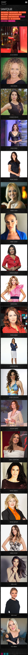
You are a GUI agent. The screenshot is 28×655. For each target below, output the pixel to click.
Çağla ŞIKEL (14, 304)
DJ (9, 19)
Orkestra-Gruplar (13, 12)
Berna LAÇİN (14, 210)
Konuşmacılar (4, 19)
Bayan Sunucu (12, 21)
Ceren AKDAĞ (14, 335)
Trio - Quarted (22, 12)
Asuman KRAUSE (14, 117)
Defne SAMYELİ (14, 491)
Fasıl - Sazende (4, 14)
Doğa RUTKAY (14, 553)
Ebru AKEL (14, 584)
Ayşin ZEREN (14, 148)
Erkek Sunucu (4, 21)
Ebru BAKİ (14, 615)
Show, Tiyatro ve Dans (14, 16)
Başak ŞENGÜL (14, 179)
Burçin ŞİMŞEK (14, 273)
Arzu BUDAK (14, 86)
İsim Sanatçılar (4, 12)
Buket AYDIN (14, 241)
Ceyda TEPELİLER (14, 397)
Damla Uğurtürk (14, 459)
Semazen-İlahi (4, 16)
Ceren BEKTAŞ (14, 366)
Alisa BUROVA (14, 55)
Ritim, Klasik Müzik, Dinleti (15, 14)
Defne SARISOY (14, 522)
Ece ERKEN (14, 646)
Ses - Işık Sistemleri (15, 19)
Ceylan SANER (14, 428)
